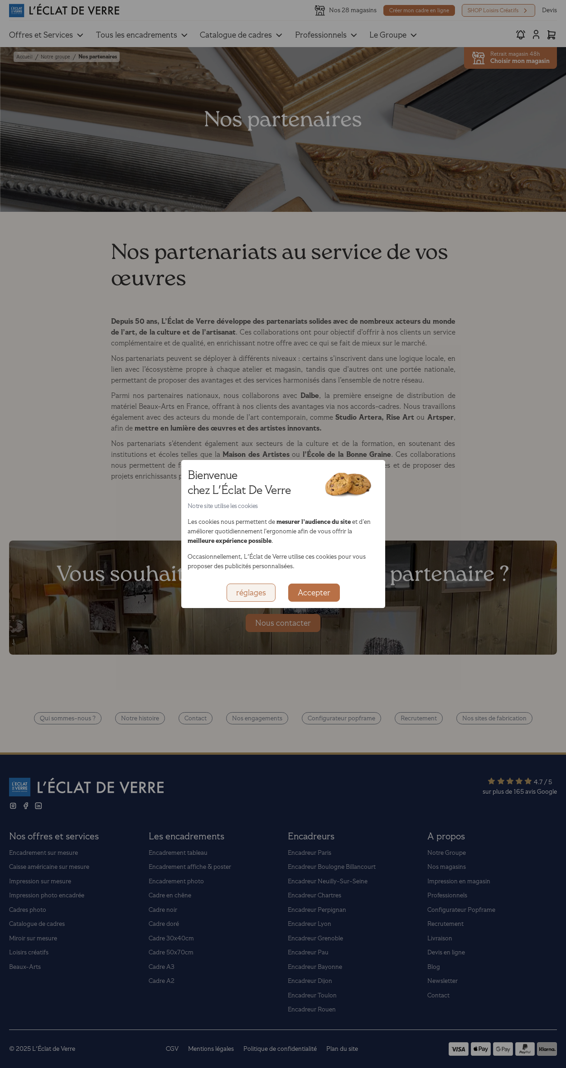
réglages (251, 593)
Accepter (314, 593)
